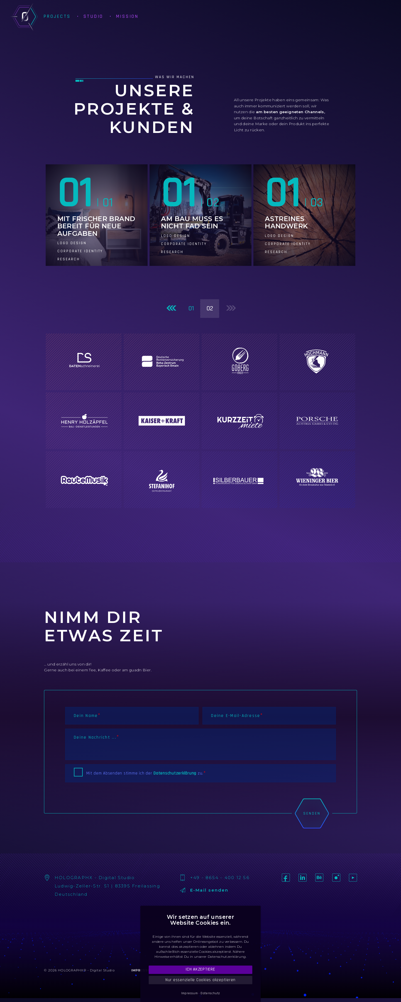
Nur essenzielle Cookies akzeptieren (200, 980)
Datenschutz (210, 993)
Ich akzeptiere (200, 969)
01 (191, 308)
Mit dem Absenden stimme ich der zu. (144, 773)
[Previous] (170, 308)
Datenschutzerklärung (174, 773)
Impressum (189, 993)
